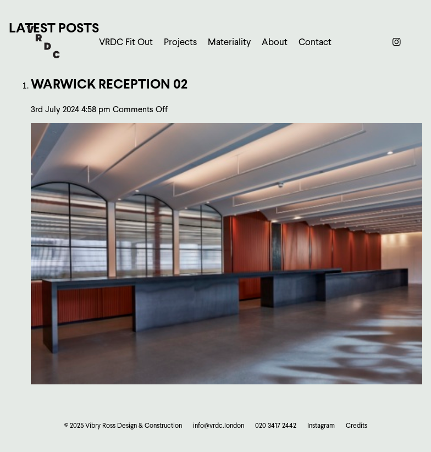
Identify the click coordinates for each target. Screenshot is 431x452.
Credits (356, 425)
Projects (180, 42)
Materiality (229, 42)
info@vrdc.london (218, 425)
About (275, 42)
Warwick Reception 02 (109, 84)
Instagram (321, 425)
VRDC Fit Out (126, 42)
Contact (315, 42)
